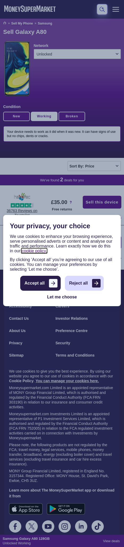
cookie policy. (34, 251)
